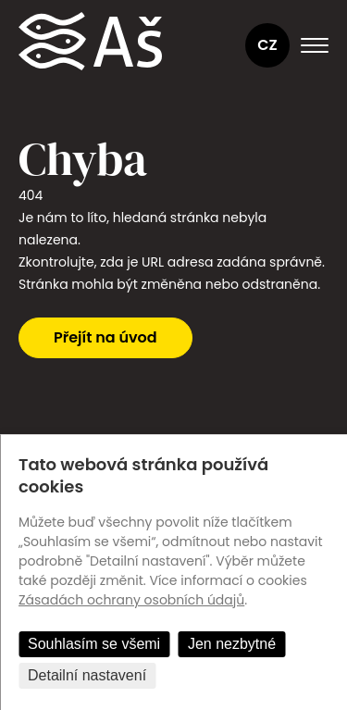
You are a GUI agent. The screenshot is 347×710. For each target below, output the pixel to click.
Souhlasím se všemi (94, 644)
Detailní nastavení (87, 675)
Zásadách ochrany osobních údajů (131, 600)
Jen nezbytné (232, 644)
